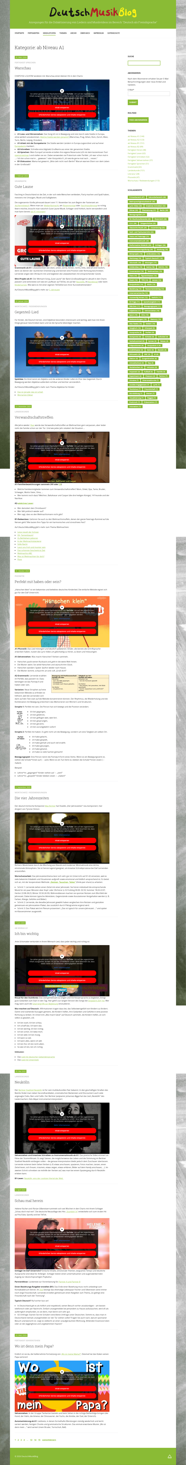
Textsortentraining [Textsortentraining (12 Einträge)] (154, 289)
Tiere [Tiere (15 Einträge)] (133, 276)
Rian (32, 425)
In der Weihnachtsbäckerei (29, 541)
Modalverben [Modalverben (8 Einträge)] (136, 367)
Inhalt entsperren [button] (62, 107)
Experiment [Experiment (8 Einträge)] (135, 376)
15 (39, 1440)
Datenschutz (113, 33)
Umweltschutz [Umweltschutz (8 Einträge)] (136, 363)
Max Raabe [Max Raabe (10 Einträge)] (135, 324)
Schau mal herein (29, 1200)
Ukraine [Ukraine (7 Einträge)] (134, 380)
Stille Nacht (22, 544)
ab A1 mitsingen (38, 211)
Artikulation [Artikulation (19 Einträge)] (153, 254)
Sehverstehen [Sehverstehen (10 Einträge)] (152, 311)
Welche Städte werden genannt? (55, 137)
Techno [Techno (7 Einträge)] (163, 376)
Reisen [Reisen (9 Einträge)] (164, 341)
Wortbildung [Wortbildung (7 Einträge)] (135, 393)
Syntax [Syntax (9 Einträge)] (152, 341)
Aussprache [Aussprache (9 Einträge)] (135, 332)
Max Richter (50, 806)
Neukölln (22, 1082)
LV (60, 484)
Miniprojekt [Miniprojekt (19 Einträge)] (136, 254)
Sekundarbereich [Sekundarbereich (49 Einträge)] (157, 197)
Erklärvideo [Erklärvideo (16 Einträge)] (135, 267)
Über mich (85, 33)
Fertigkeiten (33, 33)
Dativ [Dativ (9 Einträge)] (150, 350)
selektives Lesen (25, 503)
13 (31, 1440)
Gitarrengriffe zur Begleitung (45, 1003)
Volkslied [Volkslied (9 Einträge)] (163, 337)
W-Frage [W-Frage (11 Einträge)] (134, 302)
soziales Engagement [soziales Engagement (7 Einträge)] (139, 385)
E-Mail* (149, 92)
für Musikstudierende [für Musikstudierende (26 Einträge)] (140, 219)
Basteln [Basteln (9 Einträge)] (162, 350)
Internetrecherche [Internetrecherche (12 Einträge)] (138, 293)
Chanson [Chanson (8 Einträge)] (150, 376)
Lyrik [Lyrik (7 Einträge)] (156, 385)
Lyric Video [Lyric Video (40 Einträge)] (135, 206)
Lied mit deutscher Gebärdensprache (38, 1057)
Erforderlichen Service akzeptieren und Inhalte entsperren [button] (62, 115)
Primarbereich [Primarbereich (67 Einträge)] (137, 197)
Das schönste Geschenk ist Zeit (31, 550)
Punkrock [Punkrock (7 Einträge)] (134, 402)
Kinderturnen (21, 285)
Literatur (132, 174)
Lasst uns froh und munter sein (31, 547)
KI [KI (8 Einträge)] (156, 354)
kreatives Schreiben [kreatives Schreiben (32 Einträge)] (156, 206)
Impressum (99, 33)
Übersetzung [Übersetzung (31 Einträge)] (149, 210)
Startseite (19, 33)
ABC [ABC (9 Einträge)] (147, 354)
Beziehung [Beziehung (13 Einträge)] (135, 289)
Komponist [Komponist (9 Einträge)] (135, 337)
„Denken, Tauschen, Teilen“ (63, 882)
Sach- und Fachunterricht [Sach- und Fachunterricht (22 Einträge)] (141, 232)
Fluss (19, 559)
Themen (63, 33)
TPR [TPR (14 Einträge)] (145, 280)
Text (41, 1289)
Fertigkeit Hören (135, 150)
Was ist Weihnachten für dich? (30, 556)
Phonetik (132, 177)
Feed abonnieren (138, 120)
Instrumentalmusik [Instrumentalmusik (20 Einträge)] (139, 241)
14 (35, 1440)
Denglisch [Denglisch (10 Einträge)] (135, 328)
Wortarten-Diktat (25, 395)
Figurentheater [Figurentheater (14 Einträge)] (149, 276)
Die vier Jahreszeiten (32, 798)
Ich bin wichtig (27, 933)
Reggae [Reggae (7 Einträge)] (151, 398)
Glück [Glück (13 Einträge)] (151, 284)
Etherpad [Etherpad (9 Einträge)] (150, 328)
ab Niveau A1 (133, 136)
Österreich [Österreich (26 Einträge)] (161, 219)
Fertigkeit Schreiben (137, 157)
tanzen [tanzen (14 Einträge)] (156, 280)
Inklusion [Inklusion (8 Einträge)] (152, 367)
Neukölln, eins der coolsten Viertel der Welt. (43, 1178)
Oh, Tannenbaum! (25, 535)
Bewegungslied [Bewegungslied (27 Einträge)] (137, 214)
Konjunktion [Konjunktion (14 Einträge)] (136, 284)
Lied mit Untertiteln (30, 1060)
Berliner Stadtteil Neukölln (30, 1090)
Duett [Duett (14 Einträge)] (133, 280)
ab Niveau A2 (133, 139)
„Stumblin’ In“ (72, 1211)
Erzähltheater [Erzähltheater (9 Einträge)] (136, 350)
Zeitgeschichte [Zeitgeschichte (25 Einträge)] (148, 223)
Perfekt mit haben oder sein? (38, 581)
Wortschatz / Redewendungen (141, 180)
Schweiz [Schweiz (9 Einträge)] (149, 337)
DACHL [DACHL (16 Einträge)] (163, 267)
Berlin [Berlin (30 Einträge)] (164, 210)
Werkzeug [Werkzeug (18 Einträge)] (135, 258)
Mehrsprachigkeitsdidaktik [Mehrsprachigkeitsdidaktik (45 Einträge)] (142, 201)
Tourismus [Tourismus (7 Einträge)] (135, 389)
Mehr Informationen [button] (62, 102)
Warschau (23, 68)
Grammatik (133, 167)
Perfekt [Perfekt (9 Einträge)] (149, 332)
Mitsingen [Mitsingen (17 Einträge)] (151, 262)
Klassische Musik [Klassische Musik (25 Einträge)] (138, 228)
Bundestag (93, 281)
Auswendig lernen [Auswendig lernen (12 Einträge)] (138, 297)
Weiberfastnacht (51, 205)
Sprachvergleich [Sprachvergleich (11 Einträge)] (152, 302)
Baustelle (80, 281)
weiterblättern (49, 1440)
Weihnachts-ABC (24, 553)
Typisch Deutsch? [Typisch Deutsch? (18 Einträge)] (154, 258)
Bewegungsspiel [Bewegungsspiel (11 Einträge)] (152, 306)
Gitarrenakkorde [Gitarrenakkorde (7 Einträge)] (150, 380)
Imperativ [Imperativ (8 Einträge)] (134, 372)
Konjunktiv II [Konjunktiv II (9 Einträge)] (154, 345)
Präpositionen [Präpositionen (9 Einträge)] (136, 345)
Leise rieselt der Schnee (28, 532)
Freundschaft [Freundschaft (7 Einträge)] (151, 389)
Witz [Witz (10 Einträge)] (145, 315)
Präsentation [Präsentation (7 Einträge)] (150, 402)
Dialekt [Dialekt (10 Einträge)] (150, 324)
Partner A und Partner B (69, 1281)
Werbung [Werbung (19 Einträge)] (162, 249)
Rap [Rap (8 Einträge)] (150, 363)
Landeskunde (134, 170)
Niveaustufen (49, 33)
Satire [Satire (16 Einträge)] (150, 267)
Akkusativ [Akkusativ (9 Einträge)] (134, 354)
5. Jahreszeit (54, 289)
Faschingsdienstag (89, 205)
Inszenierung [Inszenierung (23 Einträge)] (158, 228)
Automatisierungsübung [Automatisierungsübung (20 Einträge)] (141, 249)
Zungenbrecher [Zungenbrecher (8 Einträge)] (149, 358)
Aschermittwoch (22, 205)
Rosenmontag (69, 205)
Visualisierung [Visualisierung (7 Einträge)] (136, 398)
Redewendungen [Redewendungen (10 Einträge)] (138, 319)
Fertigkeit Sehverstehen (138, 160)
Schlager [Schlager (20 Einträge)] (160, 245)
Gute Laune (24, 186)
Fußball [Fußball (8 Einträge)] (148, 372)
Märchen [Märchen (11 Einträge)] (134, 306)
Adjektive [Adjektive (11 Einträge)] (135, 311)
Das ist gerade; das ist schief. (30, 392)
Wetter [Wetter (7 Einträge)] (150, 393)
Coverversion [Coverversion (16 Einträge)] (136, 271)
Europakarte (20, 146)
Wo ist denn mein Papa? (34, 1346)
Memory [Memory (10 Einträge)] (156, 319)
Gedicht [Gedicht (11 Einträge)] (156, 297)
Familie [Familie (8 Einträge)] (161, 372)
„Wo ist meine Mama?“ (71, 1354)
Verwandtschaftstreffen (34, 417)
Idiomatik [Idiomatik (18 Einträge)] (135, 262)
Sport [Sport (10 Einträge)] (133, 315)
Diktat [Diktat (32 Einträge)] (133, 210)
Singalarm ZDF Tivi (96, 1000)
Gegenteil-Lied (27, 312)
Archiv (73, 33)
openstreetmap (22, 155)
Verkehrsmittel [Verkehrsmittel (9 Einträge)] (136, 341)
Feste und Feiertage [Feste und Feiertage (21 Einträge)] (139, 236)
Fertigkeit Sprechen (136, 163)
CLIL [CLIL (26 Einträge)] (133, 223)
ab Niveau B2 (133, 146)
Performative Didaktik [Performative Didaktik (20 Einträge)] (140, 245)
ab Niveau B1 (133, 143)
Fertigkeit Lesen (135, 153)
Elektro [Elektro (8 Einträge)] (133, 358)
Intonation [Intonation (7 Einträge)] (135, 406)
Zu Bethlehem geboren (27, 538)
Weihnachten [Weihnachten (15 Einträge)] (155, 271)
